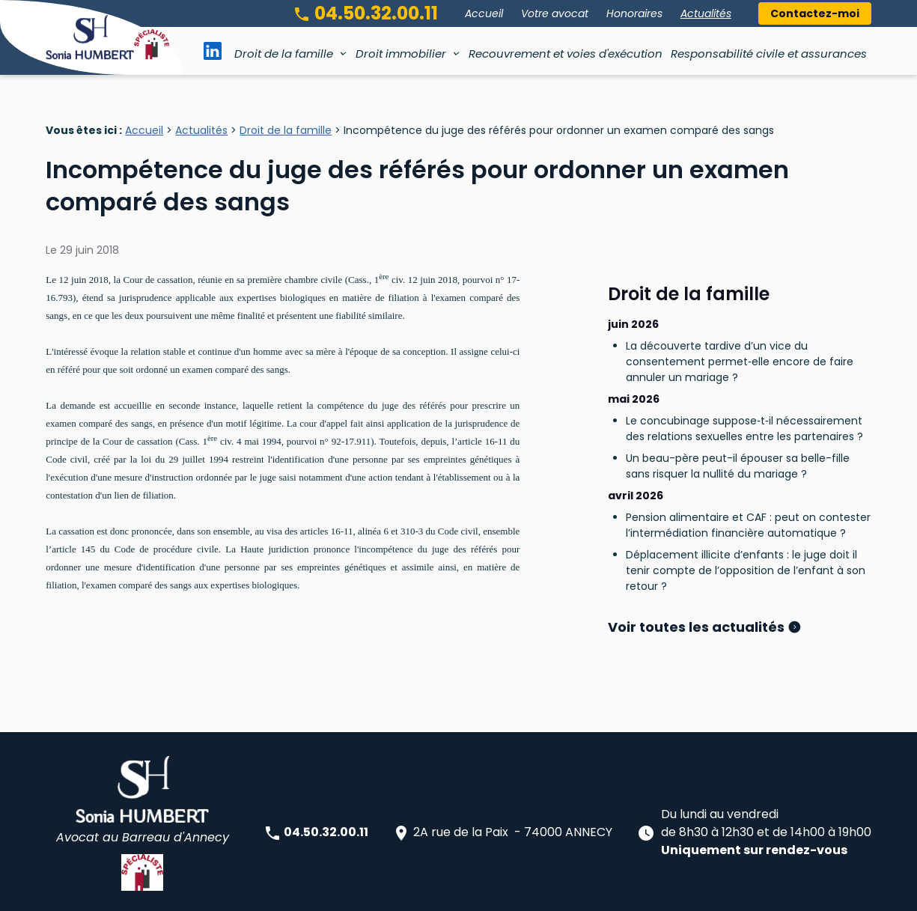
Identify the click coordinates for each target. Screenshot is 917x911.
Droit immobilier (401, 53)
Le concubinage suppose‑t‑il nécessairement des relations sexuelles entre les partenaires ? (744, 365)
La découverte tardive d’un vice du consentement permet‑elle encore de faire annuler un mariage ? (739, 298)
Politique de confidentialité (487, 892)
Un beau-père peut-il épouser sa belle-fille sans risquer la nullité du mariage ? (738, 402)
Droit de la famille (283, 53)
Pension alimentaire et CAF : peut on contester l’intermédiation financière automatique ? (748, 461)
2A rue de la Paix (502, 772)
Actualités (705, 13)
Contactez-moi (814, 13)
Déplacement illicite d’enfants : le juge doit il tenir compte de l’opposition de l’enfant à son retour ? (745, 507)
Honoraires (634, 13)
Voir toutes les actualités (697, 563)
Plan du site (286, 892)
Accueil (484, 13)
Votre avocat (554, 13)
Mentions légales (369, 892)
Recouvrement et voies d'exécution (565, 53)
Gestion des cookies (612, 892)
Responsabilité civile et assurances (769, 53)
